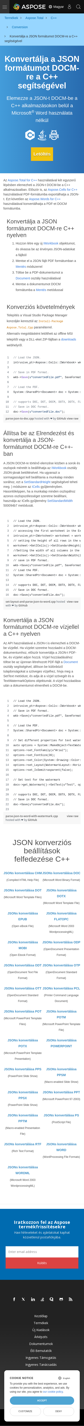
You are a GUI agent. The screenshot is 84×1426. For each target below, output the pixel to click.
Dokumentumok (41, 1344)
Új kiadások (41, 1330)
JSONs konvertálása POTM (61, 1014)
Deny (58, 1411)
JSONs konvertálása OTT (22, 988)
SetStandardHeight (37, 482)
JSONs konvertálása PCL (61, 988)
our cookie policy (53, 1391)
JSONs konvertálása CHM (23, 873)
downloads (68, 339)
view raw (72, 418)
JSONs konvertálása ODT (23, 965)
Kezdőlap (40, 1316)
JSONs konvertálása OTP (61, 965)
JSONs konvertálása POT (22, 1011)
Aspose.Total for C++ (22, 180)
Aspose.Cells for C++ (62, 189)
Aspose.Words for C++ (44, 199)
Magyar (56, 7)
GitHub (61, 418)
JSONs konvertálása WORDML (23, 1170)
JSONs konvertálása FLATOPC (61, 916)
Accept (42, 1400)
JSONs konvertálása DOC (61, 873)
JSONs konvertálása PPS (22, 1069)
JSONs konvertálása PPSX (23, 1095)
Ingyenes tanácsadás (41, 1364)
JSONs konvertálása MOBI (23, 945)
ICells (36, 486)
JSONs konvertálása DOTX (61, 893)
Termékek (41, 1323)
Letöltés (42, 154)
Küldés (42, 1263)
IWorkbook (50, 243)
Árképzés (40, 1337)
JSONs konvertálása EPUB (23, 916)
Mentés (21, 266)
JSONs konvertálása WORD (61, 1147)
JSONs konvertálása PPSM (61, 1072)
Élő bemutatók (41, 1351)
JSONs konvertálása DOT (23, 890)
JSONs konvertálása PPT (61, 1092)
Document (23, 278)
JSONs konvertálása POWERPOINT (61, 1043)
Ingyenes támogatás (41, 1357)
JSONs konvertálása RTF (22, 1144)
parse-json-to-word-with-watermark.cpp (32, 816)
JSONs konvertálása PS (61, 1115)
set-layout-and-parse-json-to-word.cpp (31, 602)
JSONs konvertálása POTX (23, 1043)
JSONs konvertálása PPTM (23, 1118)
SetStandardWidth (60, 501)
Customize (25, 1411)
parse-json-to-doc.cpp (20, 418)
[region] (42, 384)
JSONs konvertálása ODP (61, 942)
